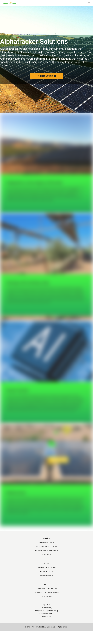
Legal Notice (46, 605)
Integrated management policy (46, 611)
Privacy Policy (46, 608)
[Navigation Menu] (88, 3)
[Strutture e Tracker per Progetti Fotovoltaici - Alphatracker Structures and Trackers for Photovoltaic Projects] (9, 3)
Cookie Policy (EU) (46, 614)
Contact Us (46, 617)
